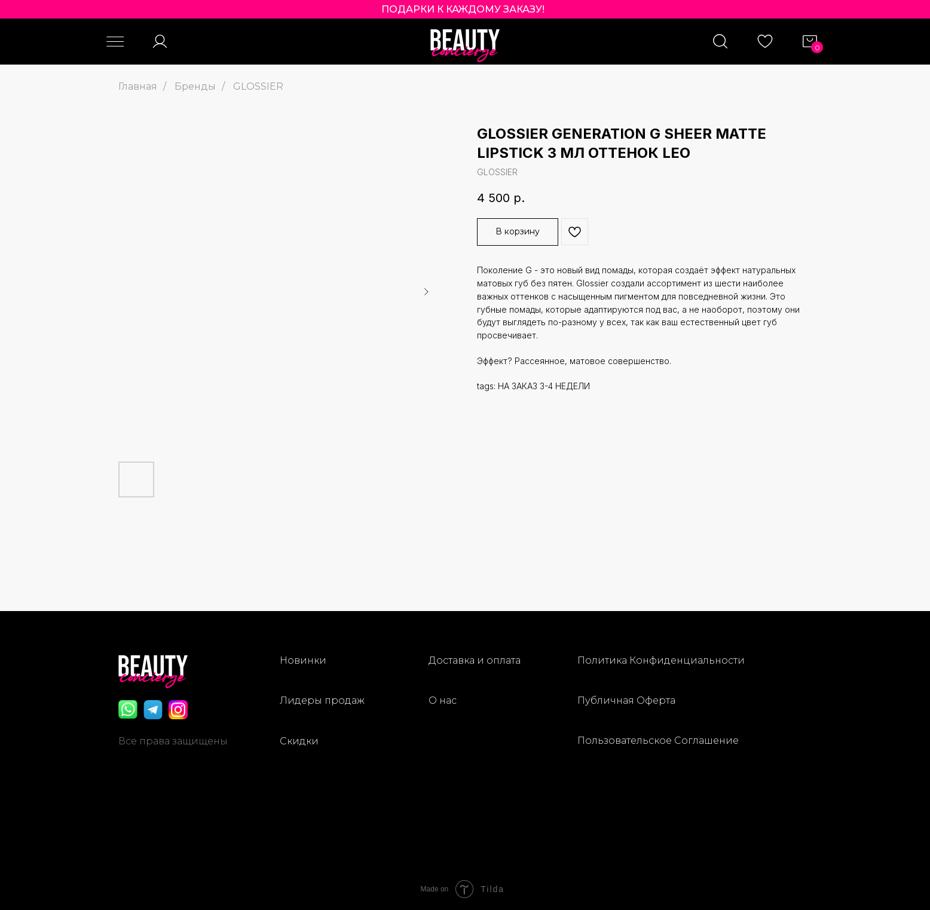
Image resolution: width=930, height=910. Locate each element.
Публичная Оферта (626, 700)
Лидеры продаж (322, 700)
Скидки (299, 741)
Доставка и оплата (475, 660)
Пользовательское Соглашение (658, 740)
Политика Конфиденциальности (661, 660)
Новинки (303, 660)
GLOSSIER (258, 86)
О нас (443, 700)
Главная (137, 86)
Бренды (195, 86)
